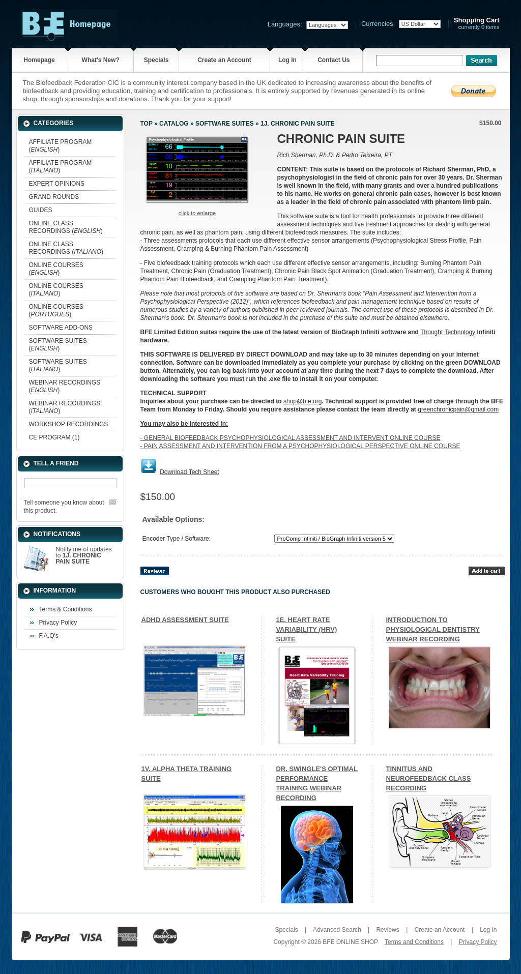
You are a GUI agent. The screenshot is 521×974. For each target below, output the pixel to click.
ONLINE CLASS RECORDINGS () (66, 227)
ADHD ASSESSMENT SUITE (185, 620)
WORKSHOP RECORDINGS (68, 424)
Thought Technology (447, 332)
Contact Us (333, 60)
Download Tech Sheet (189, 472)
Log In (287, 60)
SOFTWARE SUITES (224, 123)
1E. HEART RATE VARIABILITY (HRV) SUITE (306, 629)
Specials (156, 60)
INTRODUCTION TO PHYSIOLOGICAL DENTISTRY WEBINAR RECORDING (433, 629)
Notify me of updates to (84, 555)
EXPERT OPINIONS (57, 183)
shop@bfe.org (302, 401)
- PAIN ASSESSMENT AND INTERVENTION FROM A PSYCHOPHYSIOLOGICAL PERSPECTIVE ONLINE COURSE (300, 446)
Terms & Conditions (65, 609)
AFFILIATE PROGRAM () (60, 145)
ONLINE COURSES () (56, 268)
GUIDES (40, 210)
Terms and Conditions (414, 942)
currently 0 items (477, 23)
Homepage (38, 60)
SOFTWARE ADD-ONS (61, 327)
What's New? (101, 60)
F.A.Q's (49, 635)
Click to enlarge (197, 213)
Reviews (387, 929)
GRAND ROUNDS (54, 196)
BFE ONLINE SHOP (350, 942)
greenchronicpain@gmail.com (458, 409)
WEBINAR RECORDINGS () (65, 386)
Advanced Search (337, 929)
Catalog (174, 123)
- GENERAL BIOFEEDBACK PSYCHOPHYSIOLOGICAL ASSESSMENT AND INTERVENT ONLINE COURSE (290, 437)
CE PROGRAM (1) (54, 437)
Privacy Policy (58, 622)
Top (146, 123)
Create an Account (224, 60)
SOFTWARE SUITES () (58, 344)
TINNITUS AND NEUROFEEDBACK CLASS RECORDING (428, 778)
